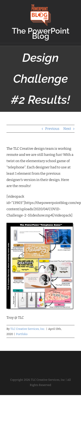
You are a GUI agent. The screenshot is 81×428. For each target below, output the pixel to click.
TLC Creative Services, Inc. (27, 328)
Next (67, 129)
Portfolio (21, 334)
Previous (52, 129)
